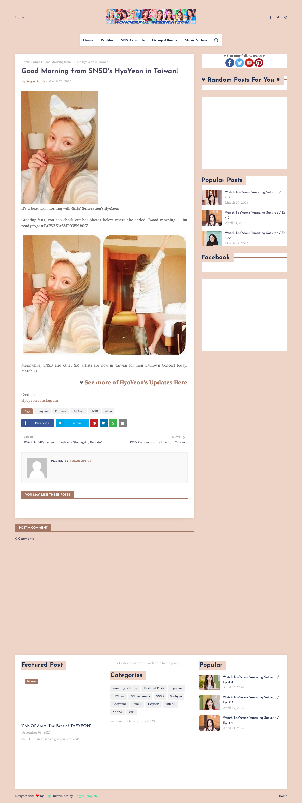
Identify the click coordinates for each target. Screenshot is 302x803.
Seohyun (176, 696)
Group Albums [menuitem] (164, 40)
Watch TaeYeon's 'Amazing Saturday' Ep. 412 (255, 215)
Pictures (60, 411)
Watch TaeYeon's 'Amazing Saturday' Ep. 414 (251, 679)
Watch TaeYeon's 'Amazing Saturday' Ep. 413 (251, 700)
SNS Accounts (140, 696)
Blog (47, 796)
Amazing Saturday (125, 688)
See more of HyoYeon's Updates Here (136, 382)
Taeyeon (153, 704)
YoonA (117, 712)
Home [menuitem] (88, 40)
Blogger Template (86, 796)
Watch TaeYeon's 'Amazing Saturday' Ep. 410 (255, 195)
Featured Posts (154, 688)
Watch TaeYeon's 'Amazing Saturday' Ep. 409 (255, 235)
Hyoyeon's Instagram (39, 400)
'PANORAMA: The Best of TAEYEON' (56, 726)
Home (19, 17)
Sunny (137, 704)
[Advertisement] (244, 133)
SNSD (94, 411)
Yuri (131, 712)
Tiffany (170, 704)
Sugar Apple (35, 81)
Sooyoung (119, 704)
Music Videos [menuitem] (195, 40)
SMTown (78, 411)
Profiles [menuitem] (106, 40)
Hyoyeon (42, 411)
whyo (36, 62)
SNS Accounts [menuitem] (133, 40)
